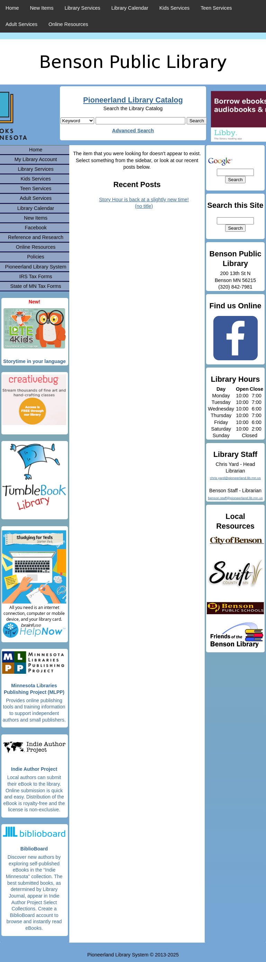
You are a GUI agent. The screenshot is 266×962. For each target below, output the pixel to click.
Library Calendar (130, 8)
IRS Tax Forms (35, 276)
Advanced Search (133, 130)
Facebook (35, 227)
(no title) (144, 206)
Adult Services (21, 24)
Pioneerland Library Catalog (133, 100)
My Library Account (36, 159)
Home (12, 8)
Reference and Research (35, 237)
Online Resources (68, 24)
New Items (41, 8)
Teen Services (216, 8)
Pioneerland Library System (35, 267)
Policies (35, 256)
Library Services (82, 8)
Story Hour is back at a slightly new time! (144, 199)
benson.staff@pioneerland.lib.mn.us (235, 498)
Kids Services (174, 8)
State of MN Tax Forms (35, 286)
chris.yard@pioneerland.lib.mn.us (235, 478)
